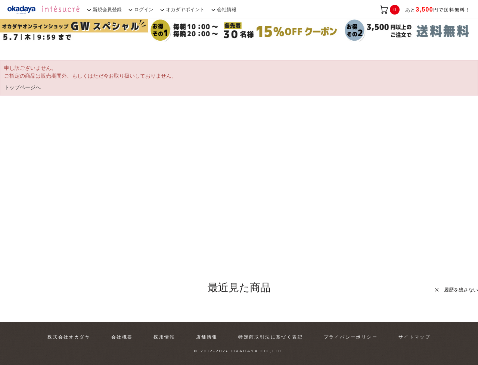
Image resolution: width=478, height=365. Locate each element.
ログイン (143, 9)
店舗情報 (207, 337)
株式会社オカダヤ (68, 337)
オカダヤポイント (185, 9)
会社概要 (122, 337)
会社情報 (226, 9)
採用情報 (164, 337)
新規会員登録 (107, 9)
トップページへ (22, 87)
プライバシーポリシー (351, 337)
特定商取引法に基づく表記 (270, 337)
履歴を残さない (461, 290)
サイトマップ (414, 337)
